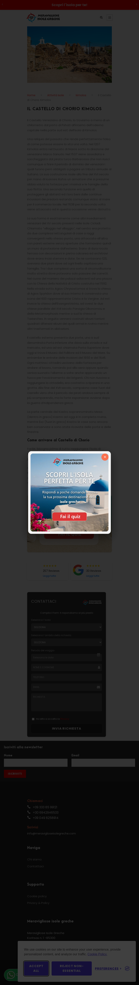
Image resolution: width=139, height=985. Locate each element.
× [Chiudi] (105, 457)
